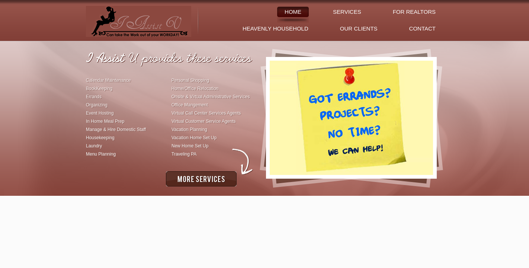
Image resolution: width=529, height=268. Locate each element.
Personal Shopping (190, 80)
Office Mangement (189, 105)
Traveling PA (183, 154)
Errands (94, 96)
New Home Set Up (189, 146)
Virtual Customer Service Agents (203, 121)
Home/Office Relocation (195, 88)
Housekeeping (100, 137)
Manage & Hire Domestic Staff (116, 129)
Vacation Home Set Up (194, 137)
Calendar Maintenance (108, 80)
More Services (201, 178)
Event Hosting (100, 113)
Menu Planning (101, 154)
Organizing (97, 105)
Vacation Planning (189, 129)
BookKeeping (99, 88)
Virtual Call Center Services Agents (206, 113)
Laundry (94, 146)
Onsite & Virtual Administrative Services (210, 96)
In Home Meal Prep (105, 121)
